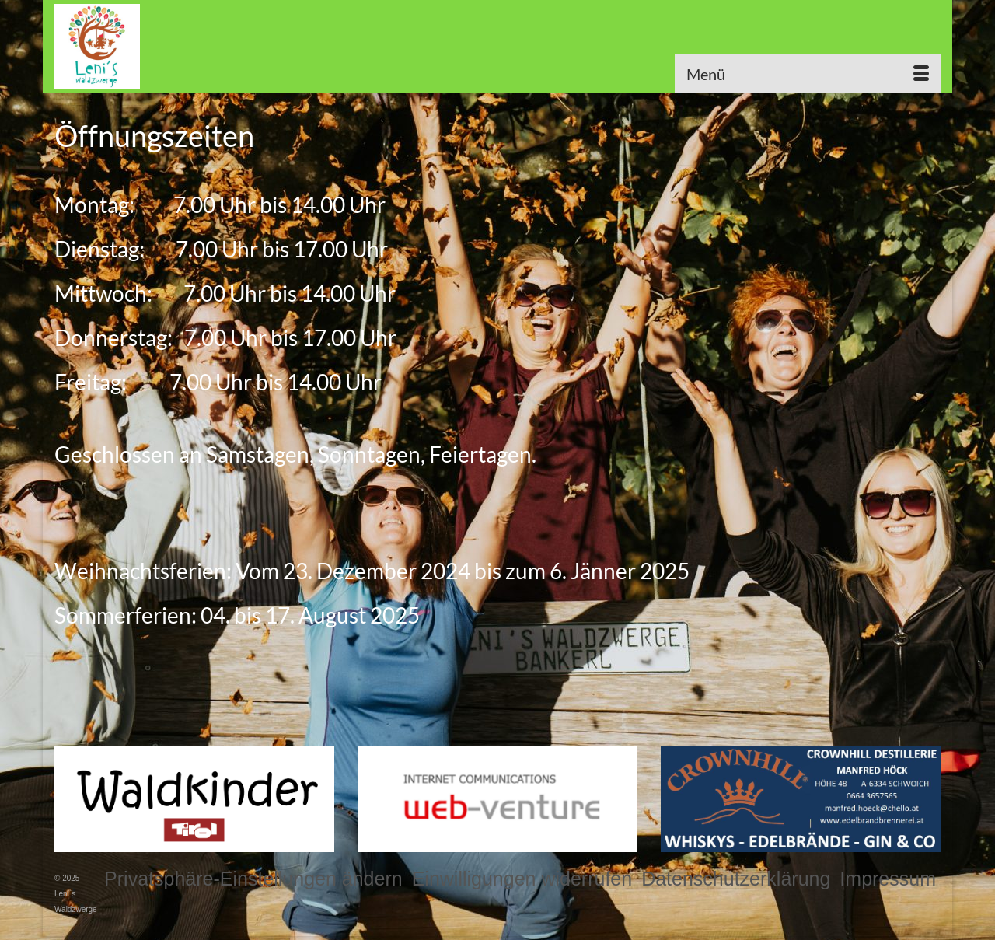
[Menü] (808, 73)
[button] (253, 878)
